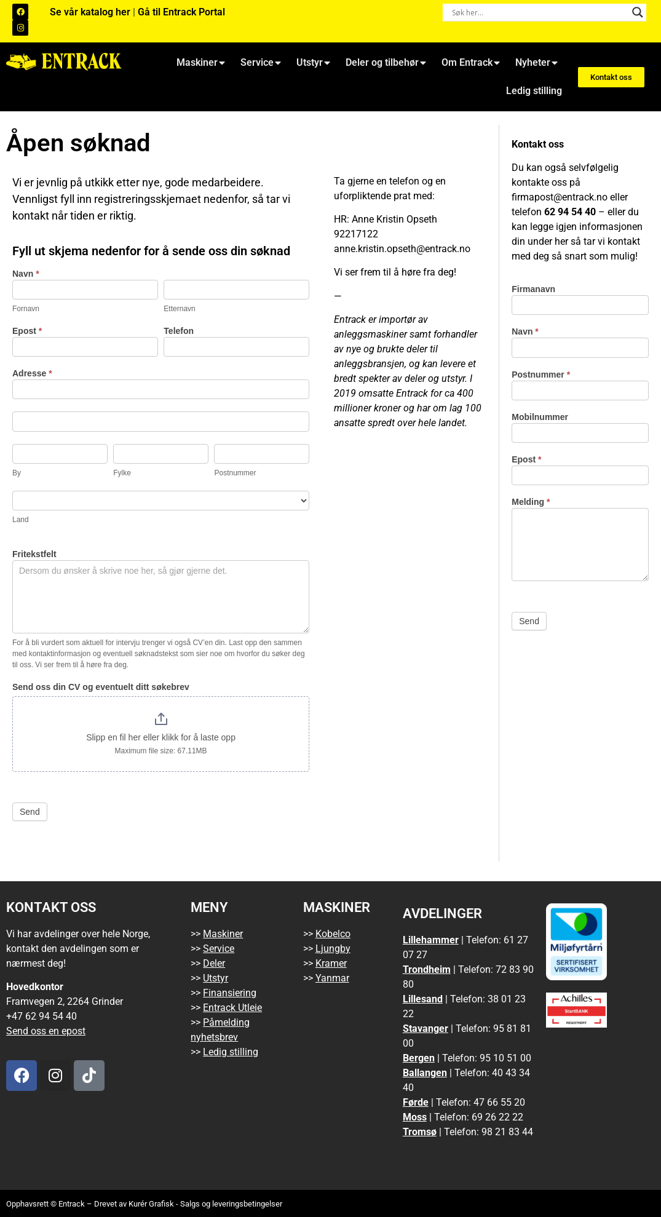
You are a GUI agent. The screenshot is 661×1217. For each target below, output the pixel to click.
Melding (531, 502)
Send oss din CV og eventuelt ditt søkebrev (100, 687)
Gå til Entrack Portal (181, 12)
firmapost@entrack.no (560, 197)
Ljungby (332, 948)
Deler (214, 963)
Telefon (179, 331)
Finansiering (229, 993)
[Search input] (539, 12)
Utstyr (313, 63)
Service (260, 63)
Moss (415, 1117)
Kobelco (332, 934)
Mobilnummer (540, 417)
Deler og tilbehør (386, 63)
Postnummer (541, 374)
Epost (27, 331)
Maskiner (200, 63)
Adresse (32, 373)
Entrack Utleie (232, 1007)
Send (30, 812)
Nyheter (536, 63)
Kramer (331, 963)
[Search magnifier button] (637, 12)
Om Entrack (470, 63)
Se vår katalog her (91, 12)
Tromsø (420, 1132)
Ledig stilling (534, 91)
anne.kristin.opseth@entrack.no (402, 249)
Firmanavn (533, 289)
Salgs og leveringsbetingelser (231, 1203)
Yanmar (332, 978)
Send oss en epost (45, 1031)
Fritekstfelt (34, 554)
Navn (25, 274)
